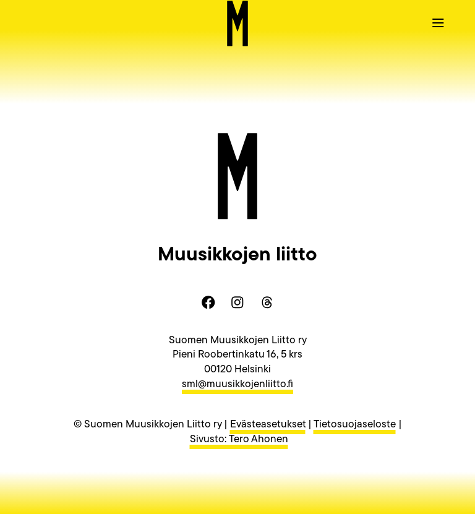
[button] (438, 22)
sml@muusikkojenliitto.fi (237, 384)
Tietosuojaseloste (355, 424)
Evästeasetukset (268, 424)
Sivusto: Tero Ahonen (239, 439)
